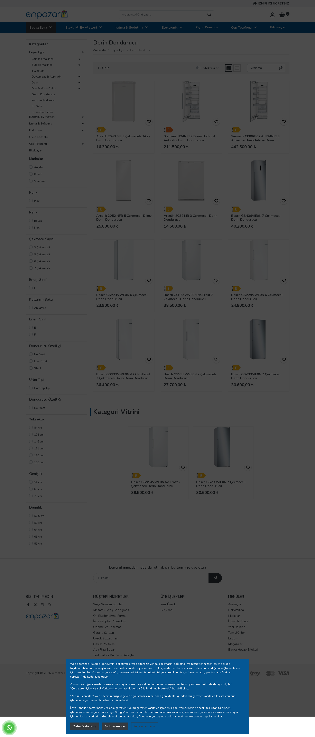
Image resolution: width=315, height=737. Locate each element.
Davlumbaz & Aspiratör (47, 77)
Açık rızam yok (144, 726)
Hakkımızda (236, 610)
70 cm (38, 496)
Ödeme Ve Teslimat (107, 627)
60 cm (38, 489)
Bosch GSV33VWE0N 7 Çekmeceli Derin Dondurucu (190, 376)
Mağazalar (235, 645)
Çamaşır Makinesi (43, 59)
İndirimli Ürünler (239, 622)
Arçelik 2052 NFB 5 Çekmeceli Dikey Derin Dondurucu (123, 217)
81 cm (38, 544)
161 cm (39, 448)
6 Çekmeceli (42, 261)
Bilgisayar (278, 27)
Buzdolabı (38, 71)
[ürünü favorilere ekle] (148, 121)
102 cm (39, 435)
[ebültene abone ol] (215, 578)
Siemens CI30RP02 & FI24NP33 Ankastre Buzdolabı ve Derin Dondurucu (255, 140)
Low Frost (40, 361)
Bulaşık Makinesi (42, 65)
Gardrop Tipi (42, 388)
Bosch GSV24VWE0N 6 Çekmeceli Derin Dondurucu (122, 297)
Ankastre (40, 308)
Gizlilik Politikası (104, 645)
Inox (36, 201)
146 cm (39, 442)
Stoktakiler (211, 68)
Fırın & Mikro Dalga (44, 88)
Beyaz (38, 221)
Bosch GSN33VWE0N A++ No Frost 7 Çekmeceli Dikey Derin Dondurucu (123, 376)
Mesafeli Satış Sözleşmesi (111, 610)
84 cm (38, 428)
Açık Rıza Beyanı (104, 650)
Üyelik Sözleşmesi (105, 639)
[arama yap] (209, 15)
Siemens (39, 181)
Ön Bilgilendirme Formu (109, 616)
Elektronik (169, 27)
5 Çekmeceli (42, 254)
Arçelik (38, 167)
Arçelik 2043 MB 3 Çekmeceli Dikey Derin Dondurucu (123, 138)
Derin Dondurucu (44, 94)
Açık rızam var (115, 726)
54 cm (38, 482)
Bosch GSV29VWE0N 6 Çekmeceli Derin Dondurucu (257, 297)
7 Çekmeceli (42, 268)
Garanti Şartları (103, 633)
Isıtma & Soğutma (129, 27)
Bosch (38, 174)
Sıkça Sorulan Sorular (108, 605)
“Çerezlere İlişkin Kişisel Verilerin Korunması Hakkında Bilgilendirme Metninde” (121, 688)
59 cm (38, 523)
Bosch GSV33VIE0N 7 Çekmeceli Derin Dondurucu (255, 376)
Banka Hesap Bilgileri (243, 650)
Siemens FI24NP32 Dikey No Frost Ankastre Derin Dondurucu (189, 138)
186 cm (39, 462)
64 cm (38, 530)
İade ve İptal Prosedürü (109, 622)
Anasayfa (99, 50)
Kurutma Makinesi (43, 100)
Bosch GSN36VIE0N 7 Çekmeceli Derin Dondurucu (255, 217)
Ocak (35, 82)
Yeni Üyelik (168, 605)
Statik (38, 368)
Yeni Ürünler (236, 627)
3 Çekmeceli (42, 247)
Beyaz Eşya (38, 27)
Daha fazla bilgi (84, 726)
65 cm (38, 537)
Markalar (234, 616)
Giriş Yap (167, 610)
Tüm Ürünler (236, 633)
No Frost (39, 354)
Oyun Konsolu (207, 27)
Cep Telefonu (241, 27)
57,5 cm (39, 516)
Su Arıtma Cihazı (42, 112)
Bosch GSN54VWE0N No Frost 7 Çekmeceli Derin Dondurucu (188, 297)
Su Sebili (37, 106)
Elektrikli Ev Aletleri (81, 27)
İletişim (233, 639)
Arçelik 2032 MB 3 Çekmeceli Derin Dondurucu (190, 217)
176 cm (39, 455)
